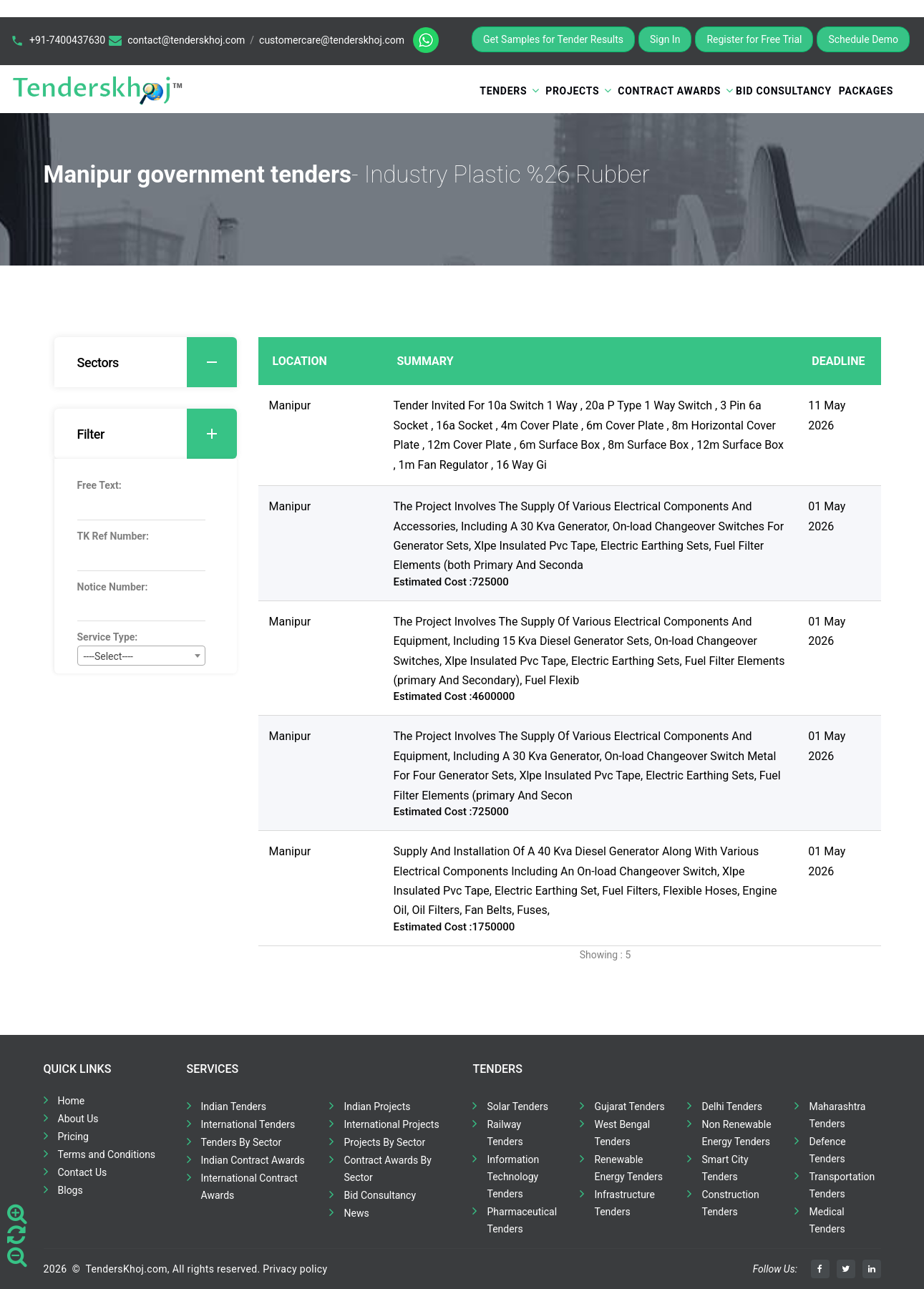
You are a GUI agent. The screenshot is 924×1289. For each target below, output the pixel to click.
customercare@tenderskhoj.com (331, 40)
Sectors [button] (157, 362)
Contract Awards (669, 91)
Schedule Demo (863, 39)
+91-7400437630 (67, 40)
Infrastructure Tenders (624, 1203)
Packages (866, 91)
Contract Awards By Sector (387, 1168)
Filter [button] (157, 434)
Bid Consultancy (784, 91)
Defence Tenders (827, 1150)
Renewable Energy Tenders (628, 1168)
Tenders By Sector (241, 1142)
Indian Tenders (234, 1106)
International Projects (391, 1124)
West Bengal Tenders (622, 1133)
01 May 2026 (826, 516)
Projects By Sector (384, 1142)
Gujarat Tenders (629, 1106)
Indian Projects (377, 1106)
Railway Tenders (504, 1133)
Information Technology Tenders (513, 1177)
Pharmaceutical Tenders (522, 1220)
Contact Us (82, 1172)
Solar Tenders (517, 1106)
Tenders (503, 91)
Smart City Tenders (724, 1168)
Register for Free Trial (754, 39)
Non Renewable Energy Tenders (736, 1133)
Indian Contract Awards (253, 1160)
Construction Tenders (730, 1203)
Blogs (70, 1190)
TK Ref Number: (113, 536)
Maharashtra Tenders (837, 1115)
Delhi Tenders (731, 1106)
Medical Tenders (827, 1220)
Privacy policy (295, 1269)
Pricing (73, 1136)
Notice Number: (112, 587)
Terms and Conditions (107, 1154)
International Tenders (248, 1124)
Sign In (665, 39)
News (356, 1213)
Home (71, 1100)
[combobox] (141, 656)
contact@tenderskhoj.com (186, 40)
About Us (78, 1118)
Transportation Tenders (842, 1185)
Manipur (290, 405)
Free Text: (99, 485)
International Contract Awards (249, 1186)
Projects (572, 91)
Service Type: (107, 637)
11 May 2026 (826, 415)
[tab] (145, 362)
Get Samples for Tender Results (553, 39)
